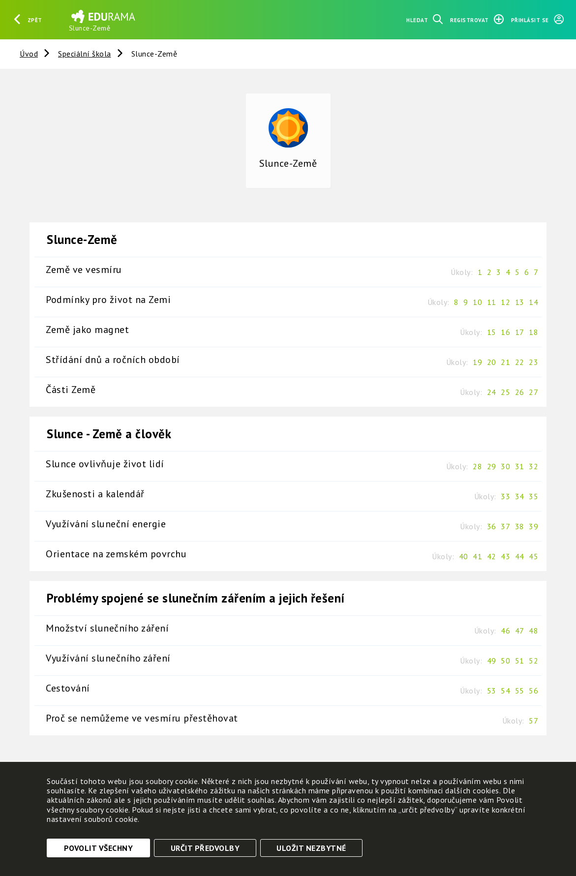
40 (463, 556)
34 (519, 496)
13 (519, 302)
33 (505, 496)
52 (533, 660)
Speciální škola (84, 54)
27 (533, 392)
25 (505, 392)
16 (505, 332)
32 (533, 466)
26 (519, 392)
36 (491, 526)
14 (533, 302)
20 (491, 362)
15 (491, 332)
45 (533, 556)
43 (505, 556)
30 (505, 466)
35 (533, 496)
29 (491, 466)
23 (533, 362)
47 (519, 630)
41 (477, 556)
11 (491, 302)
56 (533, 690)
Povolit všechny (98, 848)
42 (491, 556)
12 (505, 302)
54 (505, 690)
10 (477, 302)
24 (491, 392)
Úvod (29, 54)
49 (491, 660)
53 (491, 690)
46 (505, 630)
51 (519, 660)
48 (533, 630)
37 (505, 526)
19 (477, 362)
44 (519, 556)
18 (533, 332)
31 (519, 466)
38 (519, 526)
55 (519, 690)
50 (505, 660)
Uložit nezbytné (311, 848)
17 (519, 332)
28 (477, 466)
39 (533, 526)
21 (505, 362)
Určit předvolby (205, 848)
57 (533, 720)
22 (519, 362)
